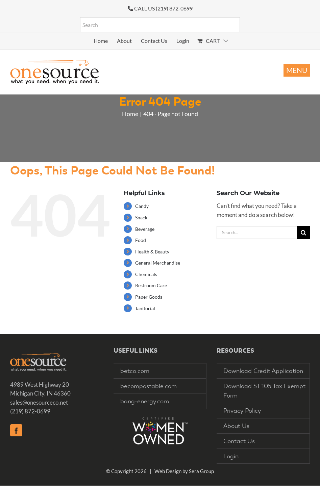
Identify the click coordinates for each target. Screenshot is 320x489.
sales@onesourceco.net (39, 402)
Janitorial (145, 308)
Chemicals (146, 274)
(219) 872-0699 (30, 411)
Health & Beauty (152, 251)
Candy (142, 206)
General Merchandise (157, 263)
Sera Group (201, 471)
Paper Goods (148, 297)
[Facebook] (16, 430)
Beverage (144, 229)
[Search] (303, 232)
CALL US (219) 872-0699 (163, 8)
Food (140, 240)
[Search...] (257, 232)
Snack (141, 217)
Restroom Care (151, 285)
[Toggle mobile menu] (297, 70)
